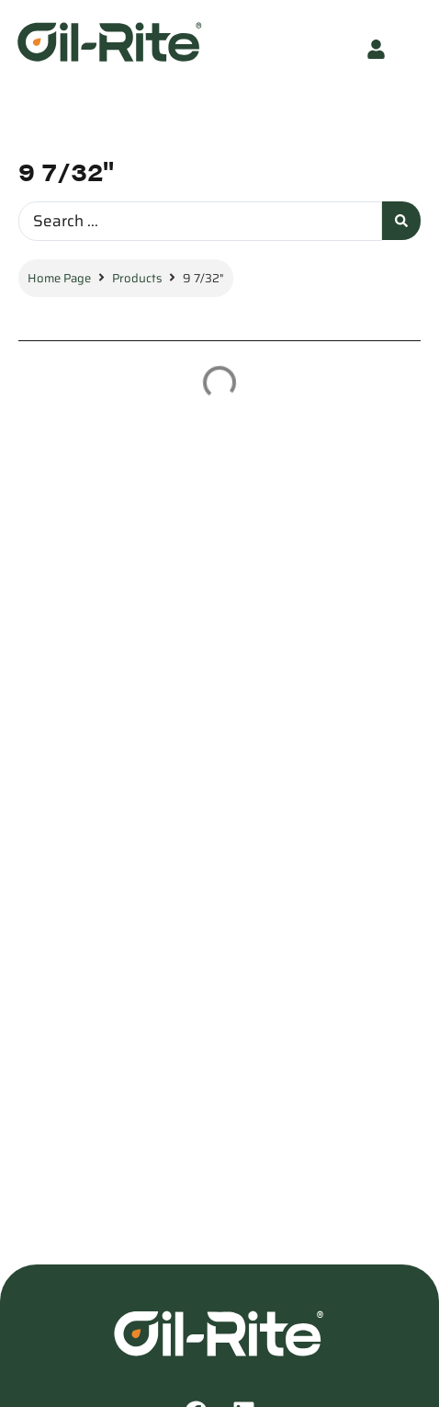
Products (137, 278)
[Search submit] (401, 220)
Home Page (59, 278)
